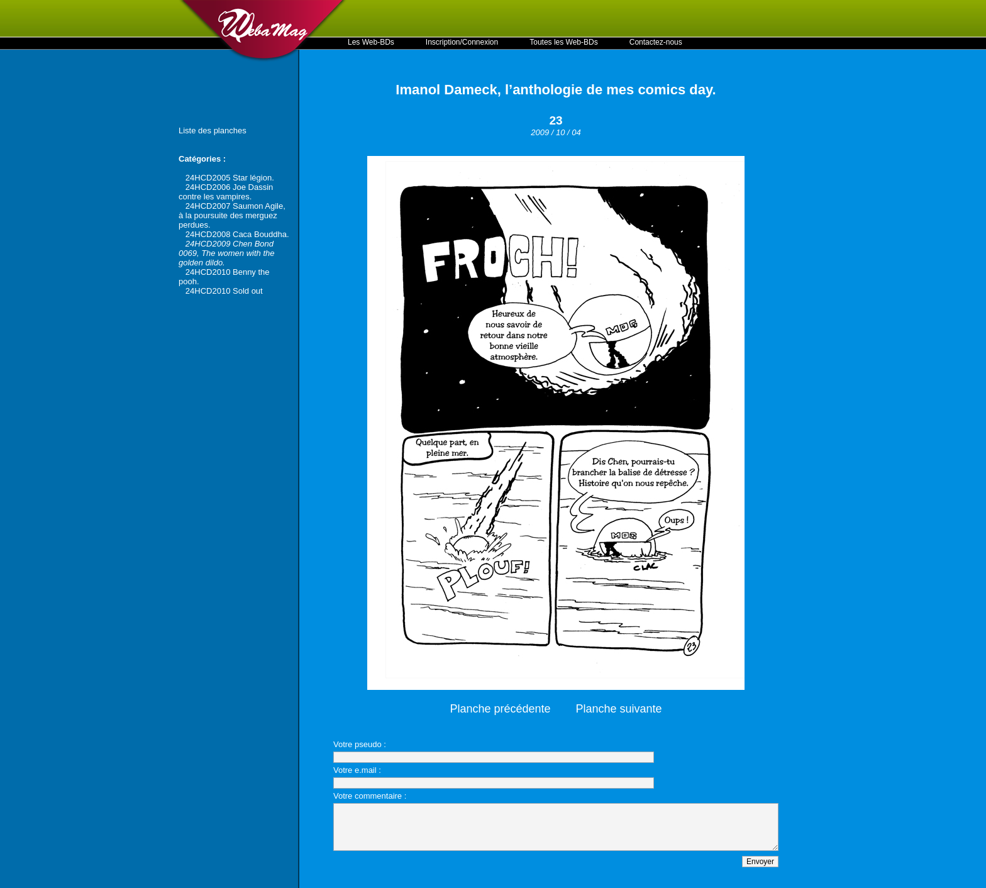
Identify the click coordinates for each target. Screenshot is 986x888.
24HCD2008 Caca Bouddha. (237, 234)
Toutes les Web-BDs (563, 42)
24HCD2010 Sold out (224, 291)
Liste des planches (212, 130)
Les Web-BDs (371, 42)
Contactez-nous (655, 42)
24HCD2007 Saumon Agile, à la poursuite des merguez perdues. (232, 215)
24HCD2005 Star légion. (230, 177)
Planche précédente (500, 708)
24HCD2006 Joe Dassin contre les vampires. (226, 191)
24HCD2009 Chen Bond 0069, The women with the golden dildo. (226, 253)
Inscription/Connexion (462, 42)
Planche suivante (619, 708)
